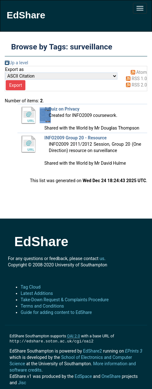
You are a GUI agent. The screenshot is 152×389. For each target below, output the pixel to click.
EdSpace (83, 376)
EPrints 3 (133, 351)
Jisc (22, 382)
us (102, 258)
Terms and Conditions (42, 306)
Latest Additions (37, 293)
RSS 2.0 (139, 84)
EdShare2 (92, 351)
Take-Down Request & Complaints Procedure (65, 299)
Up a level (18, 62)
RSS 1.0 (139, 78)
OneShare (111, 376)
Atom (141, 72)
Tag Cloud (31, 287)
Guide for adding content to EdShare (56, 312)
